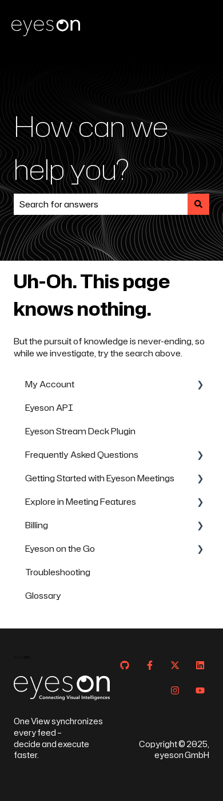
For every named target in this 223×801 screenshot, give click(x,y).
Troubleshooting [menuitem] (57, 572)
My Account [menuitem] (49, 384)
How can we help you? (91, 147)
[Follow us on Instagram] (175, 690)
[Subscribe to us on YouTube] (200, 690)
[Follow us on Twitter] (175, 665)
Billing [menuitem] (36, 525)
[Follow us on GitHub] (125, 665)
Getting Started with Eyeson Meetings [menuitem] (99, 478)
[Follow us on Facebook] (150, 665)
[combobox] (101, 204)
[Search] (198, 204)
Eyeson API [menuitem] (49, 408)
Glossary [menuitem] (43, 596)
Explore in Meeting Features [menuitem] (80, 502)
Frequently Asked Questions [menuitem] (81, 455)
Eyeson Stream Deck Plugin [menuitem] (80, 431)
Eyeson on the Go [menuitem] (60, 549)
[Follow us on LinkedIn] (200, 665)
